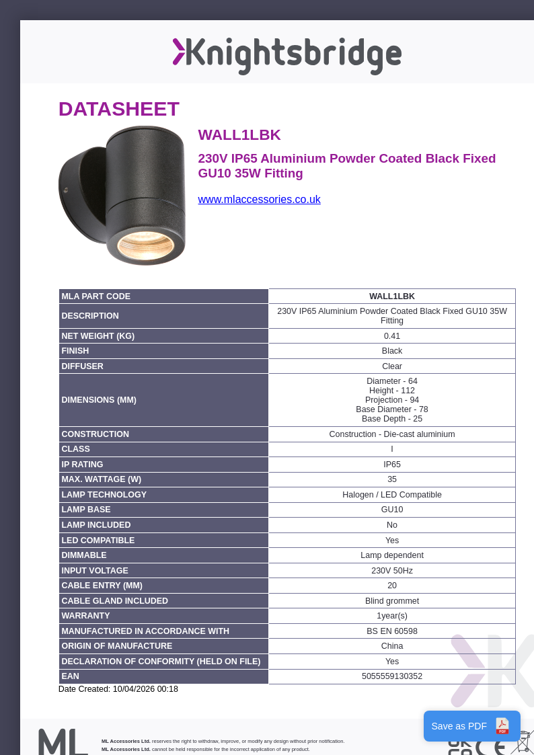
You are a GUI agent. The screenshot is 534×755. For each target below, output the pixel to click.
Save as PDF (472, 726)
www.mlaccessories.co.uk (259, 199)
